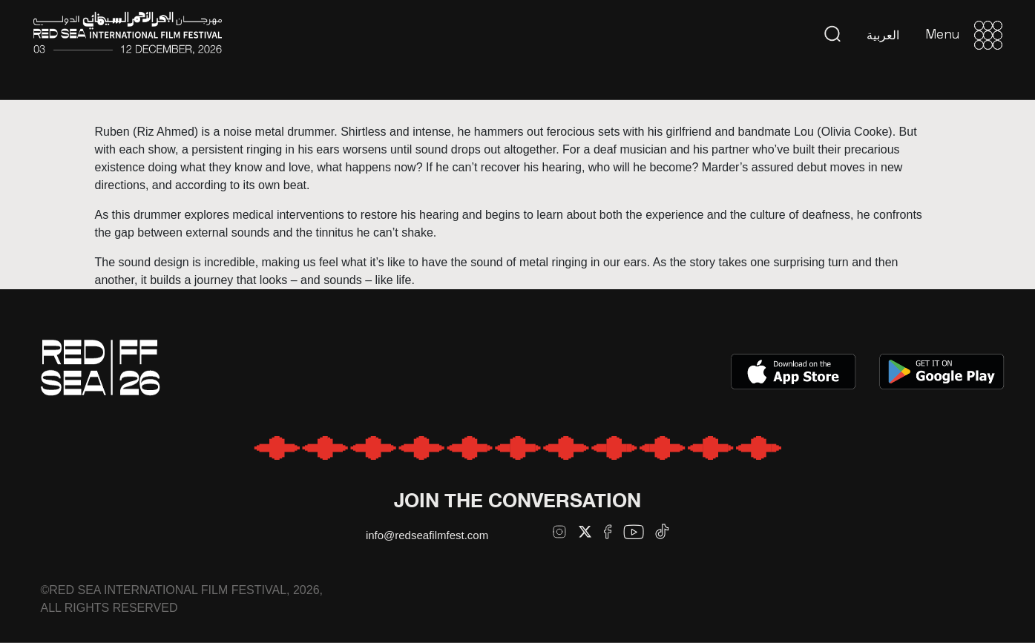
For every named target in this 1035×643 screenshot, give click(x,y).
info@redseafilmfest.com (427, 535)
